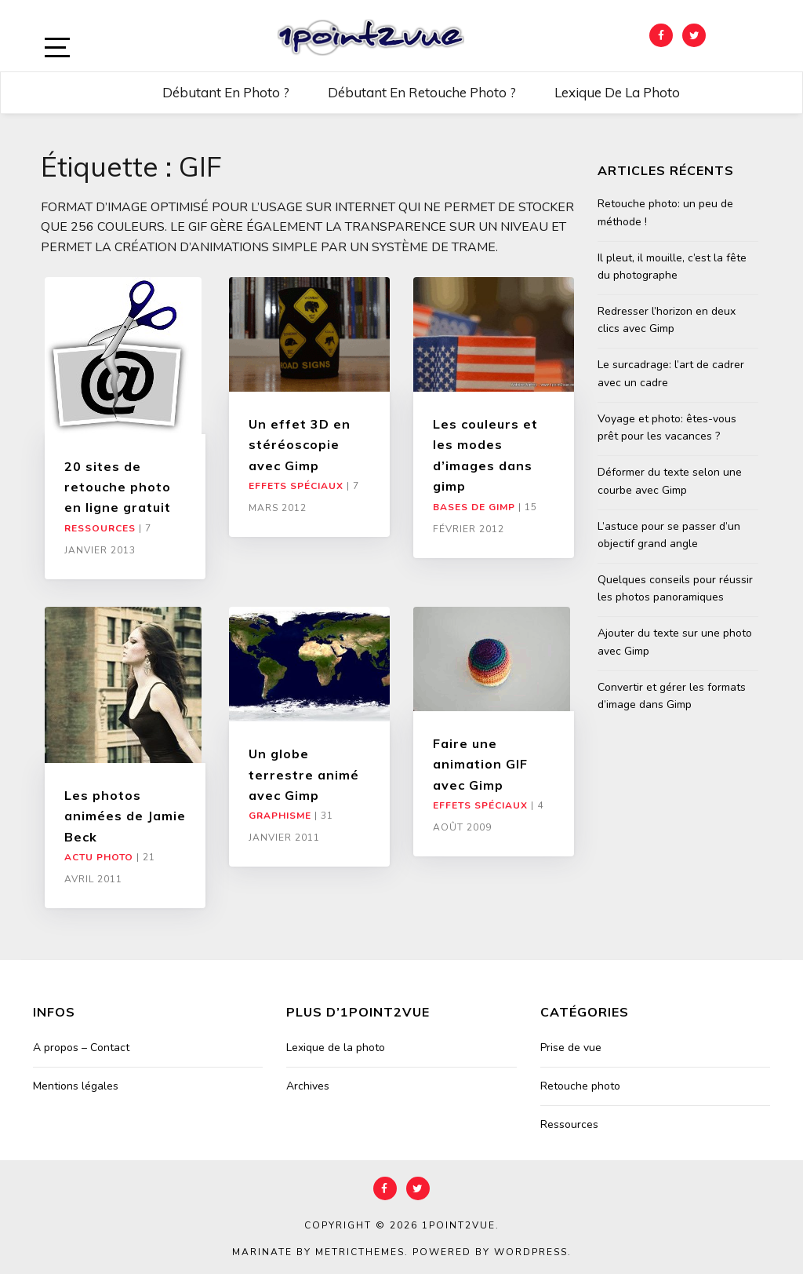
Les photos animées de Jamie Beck (125, 816)
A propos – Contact (81, 1047)
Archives (307, 1086)
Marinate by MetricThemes (318, 1252)
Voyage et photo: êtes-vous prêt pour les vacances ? (667, 427)
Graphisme (280, 815)
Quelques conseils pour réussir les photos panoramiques (675, 588)
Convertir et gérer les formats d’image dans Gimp (672, 696)
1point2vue (459, 1225)
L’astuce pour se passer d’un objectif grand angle (669, 535)
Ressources (100, 528)
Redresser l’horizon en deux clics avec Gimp (667, 320)
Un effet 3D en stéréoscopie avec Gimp (300, 444)
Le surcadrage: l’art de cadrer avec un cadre (671, 373)
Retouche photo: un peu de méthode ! (665, 212)
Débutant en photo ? (225, 92)
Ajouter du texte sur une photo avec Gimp (675, 642)
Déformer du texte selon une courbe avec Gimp (670, 481)
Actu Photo (98, 857)
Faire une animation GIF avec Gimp (480, 764)
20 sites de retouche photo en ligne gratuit (117, 487)
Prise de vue (570, 1047)
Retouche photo (580, 1086)
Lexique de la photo (617, 92)
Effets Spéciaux (296, 486)
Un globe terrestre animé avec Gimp (304, 774)
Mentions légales (75, 1086)
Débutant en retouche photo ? (422, 92)
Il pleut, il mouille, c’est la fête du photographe (672, 266)
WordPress (531, 1252)
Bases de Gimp (474, 507)
